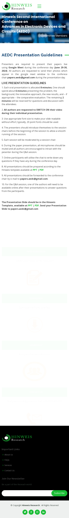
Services (8, 465)
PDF (42, 169)
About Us (8, 455)
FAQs (6, 460)
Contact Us (9, 471)
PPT (35, 169)
